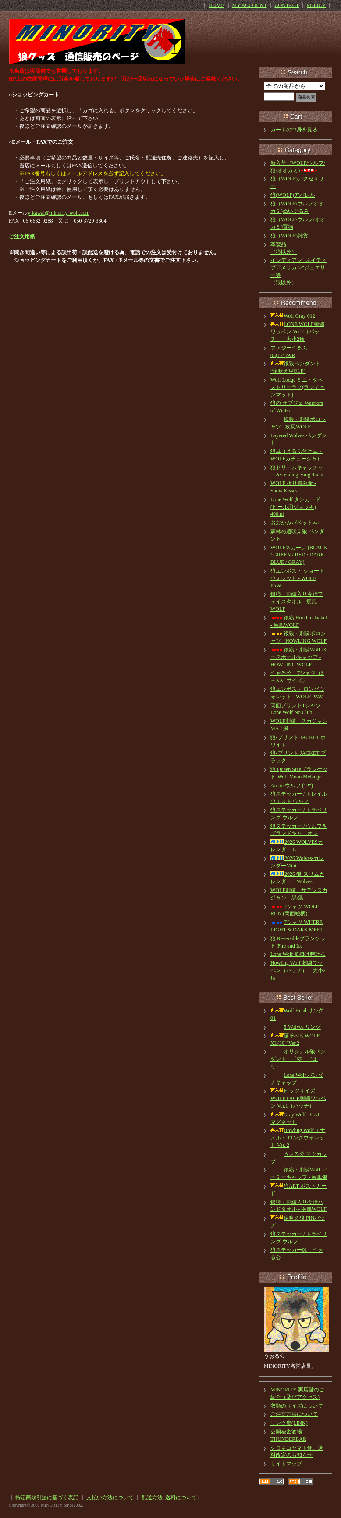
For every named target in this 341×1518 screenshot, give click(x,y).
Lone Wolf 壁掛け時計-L (297, 954)
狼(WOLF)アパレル (292, 195)
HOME (216, 5)
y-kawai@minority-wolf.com (58, 213)
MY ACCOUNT (249, 5)
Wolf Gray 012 (292, 316)
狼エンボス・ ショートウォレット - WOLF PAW (297, 578)
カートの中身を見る (294, 130)
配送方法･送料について (169, 1497)
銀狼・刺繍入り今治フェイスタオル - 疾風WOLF (296, 601)
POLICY (316, 5)
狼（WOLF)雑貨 (289, 236)
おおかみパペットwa (294, 523)
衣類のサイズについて (296, 1406)
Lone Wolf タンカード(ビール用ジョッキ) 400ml (295, 506)
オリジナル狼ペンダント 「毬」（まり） (298, 1058)
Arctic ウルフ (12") (291, 785)
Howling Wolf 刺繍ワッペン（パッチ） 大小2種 (298, 970)
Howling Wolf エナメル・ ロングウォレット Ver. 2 (297, 1137)
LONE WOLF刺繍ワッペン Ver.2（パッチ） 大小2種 (297, 331)
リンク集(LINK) (289, 1423)
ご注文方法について (294, 1414)
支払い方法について (110, 1497)
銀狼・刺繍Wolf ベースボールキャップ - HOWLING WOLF (298, 657)
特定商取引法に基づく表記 (46, 1497)
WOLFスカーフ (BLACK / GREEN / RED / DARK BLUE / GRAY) (298, 555)
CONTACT (287, 5)
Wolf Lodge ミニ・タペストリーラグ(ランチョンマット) (297, 387)
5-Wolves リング (295, 1027)
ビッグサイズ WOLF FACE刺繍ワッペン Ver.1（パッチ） (298, 1098)
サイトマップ (286, 1464)
